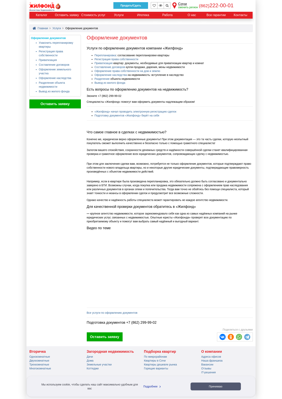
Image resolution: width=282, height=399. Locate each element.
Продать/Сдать (130, 5)
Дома (90, 360)
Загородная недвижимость (110, 352)
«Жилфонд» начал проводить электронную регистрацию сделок (135, 111)
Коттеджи (93, 368)
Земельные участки (99, 364)
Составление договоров (54, 64)
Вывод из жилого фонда (54, 91)
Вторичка (37, 352)
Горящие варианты (156, 368)
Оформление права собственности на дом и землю (127, 71)
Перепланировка (105, 55)
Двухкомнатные (39, 360)
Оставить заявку (55, 104)
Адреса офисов (211, 356)
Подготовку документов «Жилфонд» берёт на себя (127, 115)
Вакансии (207, 364)
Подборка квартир (160, 352)
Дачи (90, 356)
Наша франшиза (212, 360)
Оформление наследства (55, 78)
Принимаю (215, 386)
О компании (211, 352)
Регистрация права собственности (116, 59)
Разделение (102, 78)
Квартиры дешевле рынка (160, 364)
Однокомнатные (39, 356)
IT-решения (208, 372)
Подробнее (152, 386)
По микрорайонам (155, 356)
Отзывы (206, 368)
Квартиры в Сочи (155, 360)
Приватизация (48, 60)
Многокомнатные (40, 368)
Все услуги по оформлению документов (112, 312)
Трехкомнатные (39, 364)
